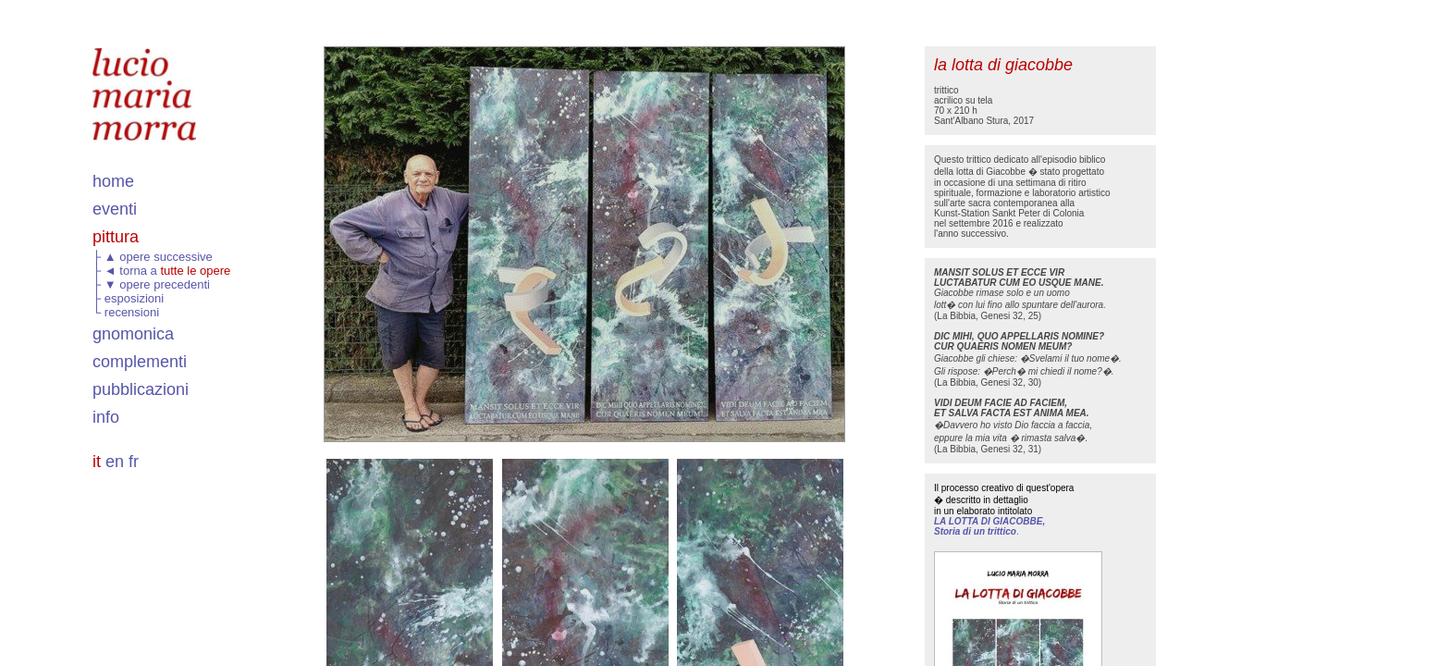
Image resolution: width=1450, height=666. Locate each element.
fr (134, 461)
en (114, 461)
